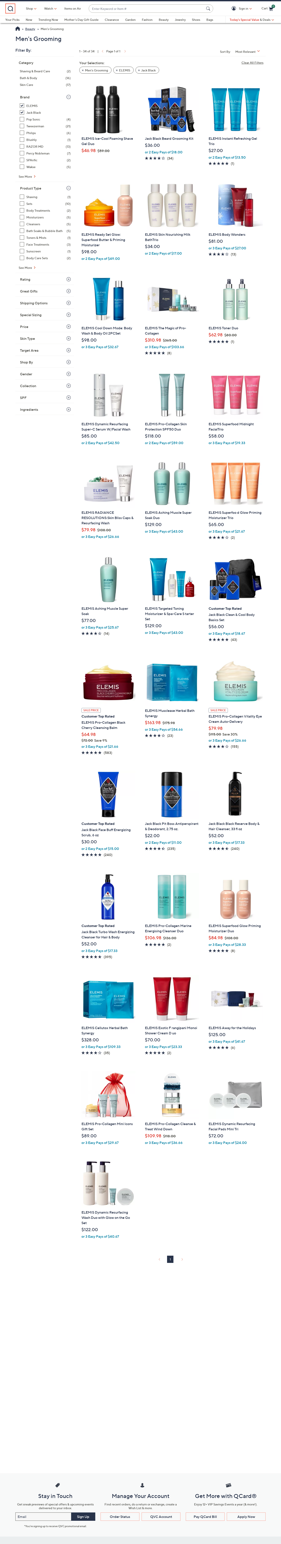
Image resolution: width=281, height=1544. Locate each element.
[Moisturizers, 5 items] (45, 217)
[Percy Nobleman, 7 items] (45, 153)
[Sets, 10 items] (45, 203)
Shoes (196, 19)
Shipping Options (34, 303)
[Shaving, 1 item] (45, 197)
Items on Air (91, 8)
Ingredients (29, 409)
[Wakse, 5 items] (45, 167)
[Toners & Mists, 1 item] (45, 237)
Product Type (30, 188)
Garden (130, 19)
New (29, 19)
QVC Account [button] (161, 1516)
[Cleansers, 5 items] (45, 224)
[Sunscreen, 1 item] (45, 251)
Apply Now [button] (246, 1516)
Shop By (26, 362)
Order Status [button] (120, 1516)
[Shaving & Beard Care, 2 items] (45, 71)
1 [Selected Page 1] (170, 1259)
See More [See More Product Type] (26, 267)
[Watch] (68, 8)
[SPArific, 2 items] (45, 160)
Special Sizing (30, 315)
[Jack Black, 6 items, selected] (45, 112)
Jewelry (180, 19)
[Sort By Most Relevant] (249, 51)
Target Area (29, 350)
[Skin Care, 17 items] (45, 84)
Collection (28, 386)
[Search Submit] (209, 8)
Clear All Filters (252, 62)
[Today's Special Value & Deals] (251, 19)
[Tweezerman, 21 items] (45, 126)
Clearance (112, 19)
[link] (102, 51)
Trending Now (48, 19)
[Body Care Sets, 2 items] (45, 258)
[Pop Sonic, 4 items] (45, 119)
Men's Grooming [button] (96, 70)
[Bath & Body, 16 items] (45, 78)
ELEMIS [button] (124, 70)
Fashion (147, 19)
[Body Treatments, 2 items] (45, 210)
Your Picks (12, 19)
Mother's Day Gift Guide (81, 19)
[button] (234, 8)
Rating (25, 279)
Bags (209, 19)
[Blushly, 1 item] (45, 139)
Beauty (164, 19)
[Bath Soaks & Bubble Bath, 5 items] (45, 231)
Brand (25, 97)
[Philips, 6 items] (45, 133)
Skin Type (27, 338)
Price (24, 326)
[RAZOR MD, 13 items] (45, 146)
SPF (23, 397)
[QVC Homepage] (18, 29)
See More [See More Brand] (26, 176)
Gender (26, 374)
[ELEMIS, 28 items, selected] (45, 105)
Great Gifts (29, 291)
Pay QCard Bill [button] (205, 1516)
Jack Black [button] (148, 70)
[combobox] (156, 9)
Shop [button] (48, 8)
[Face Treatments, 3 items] (45, 244)
